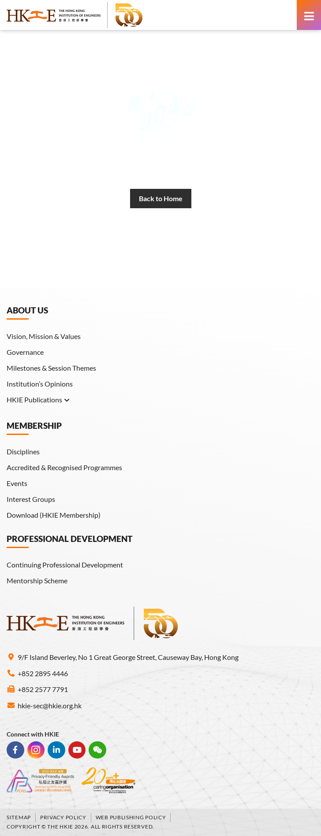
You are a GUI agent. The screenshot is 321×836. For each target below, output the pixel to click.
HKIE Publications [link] (38, 399)
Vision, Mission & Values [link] (44, 336)
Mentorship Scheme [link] (37, 580)
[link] (75, 15)
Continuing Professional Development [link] (65, 564)
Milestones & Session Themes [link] (51, 368)
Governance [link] (25, 352)
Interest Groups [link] (31, 499)
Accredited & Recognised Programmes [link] (64, 467)
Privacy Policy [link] (63, 817)
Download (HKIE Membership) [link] (54, 515)
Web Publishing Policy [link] (131, 817)
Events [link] (17, 483)
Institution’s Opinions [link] (40, 383)
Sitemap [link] (19, 817)
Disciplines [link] (23, 451)
